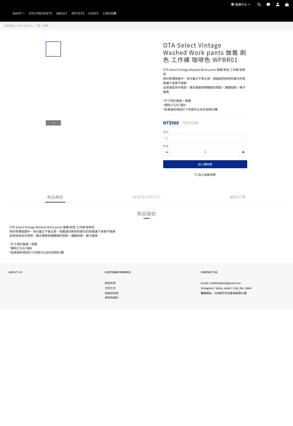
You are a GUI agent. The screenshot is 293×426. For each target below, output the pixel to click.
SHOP (19, 13)
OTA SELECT (25, 26)
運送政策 (110, 283)
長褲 (45, 26)
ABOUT (61, 13)
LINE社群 (110, 13)
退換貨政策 (111, 293)
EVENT (94, 13)
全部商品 (9, 26)
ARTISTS (78, 13)
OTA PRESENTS (40, 13)
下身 (38, 26)
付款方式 (110, 288)
